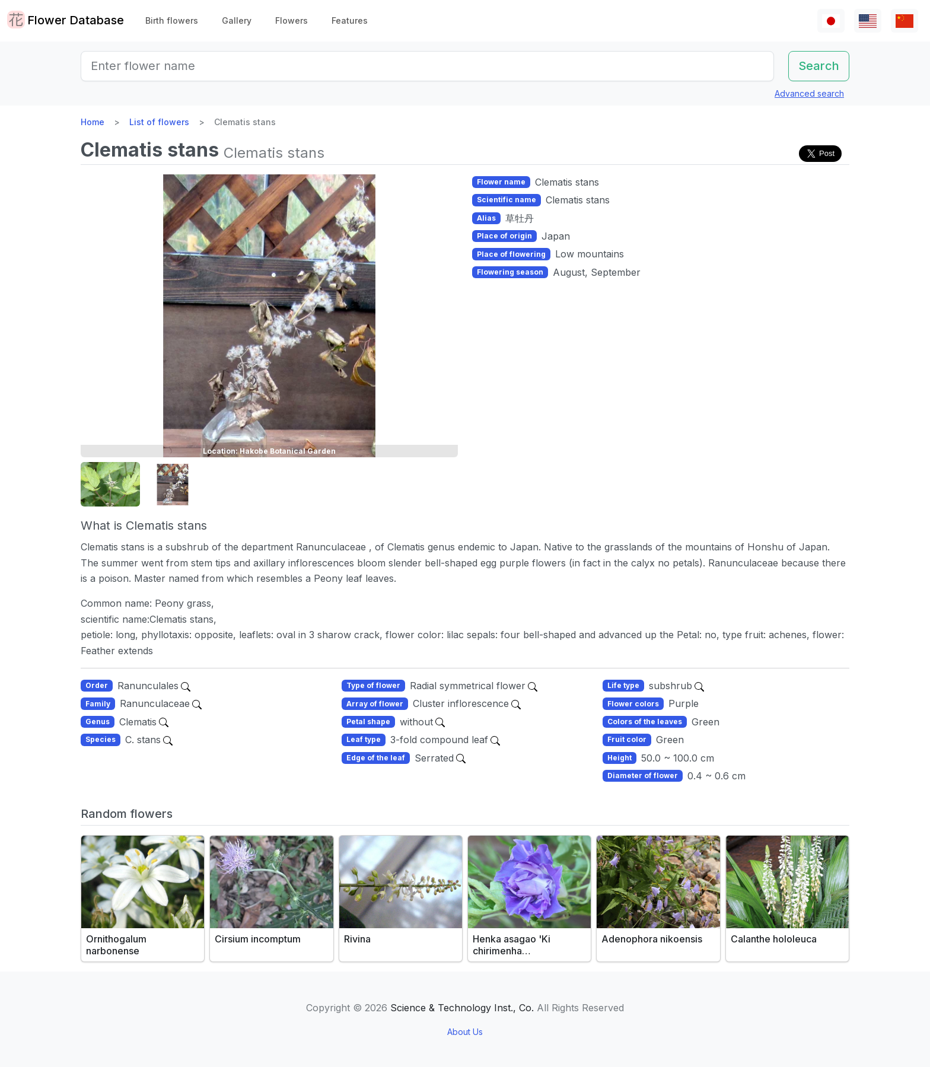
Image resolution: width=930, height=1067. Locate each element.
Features (350, 20)
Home (92, 122)
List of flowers (159, 122)
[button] (110, 485)
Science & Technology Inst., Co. (462, 1008)
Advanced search (809, 93)
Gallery (236, 20)
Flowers (291, 20)
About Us (465, 1032)
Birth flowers (171, 20)
